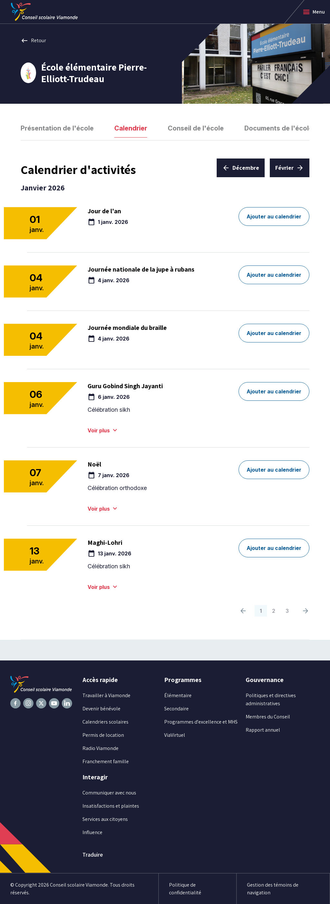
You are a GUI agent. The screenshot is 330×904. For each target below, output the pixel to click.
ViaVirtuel (174, 735)
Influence (92, 832)
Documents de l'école (278, 128)
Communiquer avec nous (109, 792)
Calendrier (130, 128)
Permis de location (103, 735)
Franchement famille (105, 761)
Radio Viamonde (100, 748)
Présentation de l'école (57, 128)
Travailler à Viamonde (106, 695)
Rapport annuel (263, 729)
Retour (33, 40)
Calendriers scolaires (105, 721)
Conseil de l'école (196, 128)
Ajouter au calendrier (274, 216)
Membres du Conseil (268, 716)
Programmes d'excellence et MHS (201, 721)
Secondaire (176, 708)
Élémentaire (178, 695)
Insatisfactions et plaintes (110, 806)
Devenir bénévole (101, 708)
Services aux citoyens (105, 819)
